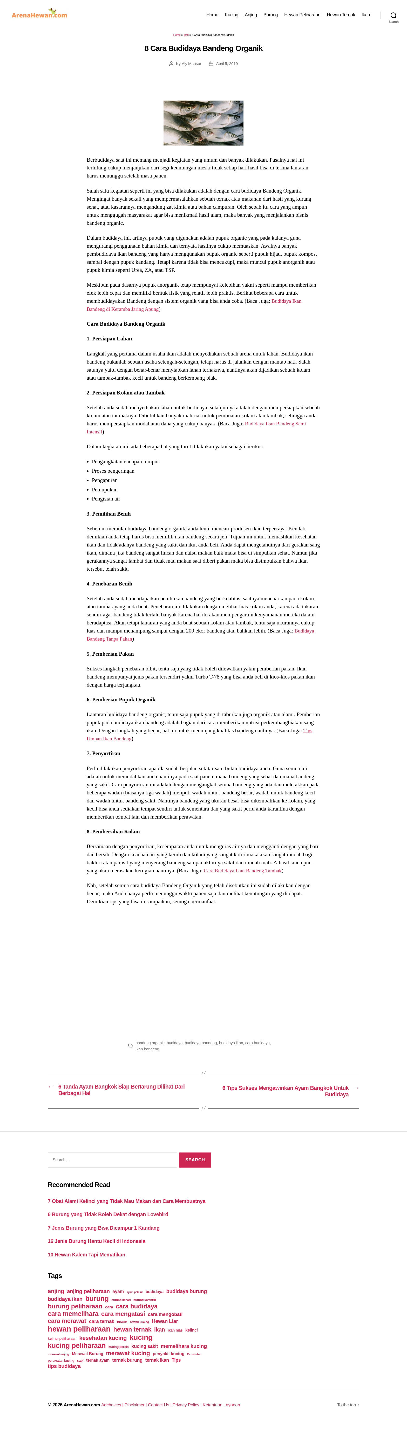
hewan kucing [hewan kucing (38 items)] (139, 1333)
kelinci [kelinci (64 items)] (191, 1342)
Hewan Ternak (341, 16)
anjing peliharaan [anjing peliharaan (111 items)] (88, 1303)
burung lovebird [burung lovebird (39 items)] (144, 1311)
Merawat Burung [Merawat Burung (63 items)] (87, 1365)
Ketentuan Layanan (229, 1416)
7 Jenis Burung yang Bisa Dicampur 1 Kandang (107, 1239)
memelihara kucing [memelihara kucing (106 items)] (184, 1358)
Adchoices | (115, 1416)
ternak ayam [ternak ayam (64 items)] (98, 1372)
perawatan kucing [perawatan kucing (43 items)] (61, 1372)
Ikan (366, 16)
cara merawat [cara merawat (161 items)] (67, 1332)
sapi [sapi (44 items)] (80, 1372)
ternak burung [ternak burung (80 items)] (127, 1371)
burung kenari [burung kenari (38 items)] (121, 1311)
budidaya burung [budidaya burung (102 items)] (186, 1303)
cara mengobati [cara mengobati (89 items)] (165, 1326)
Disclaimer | (139, 1416)
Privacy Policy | (194, 1416)
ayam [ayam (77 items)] (118, 1303)
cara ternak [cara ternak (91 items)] (101, 1333)
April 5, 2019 (227, 66)
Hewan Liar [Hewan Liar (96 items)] (165, 1333)
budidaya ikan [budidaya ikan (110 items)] (65, 1311)
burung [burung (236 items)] (97, 1310)
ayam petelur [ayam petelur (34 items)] (135, 1303)
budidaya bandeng (202, 1046)
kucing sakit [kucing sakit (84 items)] (144, 1358)
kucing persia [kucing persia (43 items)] (118, 1358)
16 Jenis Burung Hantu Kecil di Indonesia (100, 1253)
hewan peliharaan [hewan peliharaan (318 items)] (79, 1340)
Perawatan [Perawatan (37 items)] (194, 1365)
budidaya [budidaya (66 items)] (155, 1303)
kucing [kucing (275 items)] (141, 1349)
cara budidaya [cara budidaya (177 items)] (137, 1317)
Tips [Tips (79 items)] (176, 1371)
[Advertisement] (203, 973)
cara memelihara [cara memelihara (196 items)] (73, 1325)
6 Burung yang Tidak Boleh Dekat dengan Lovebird (112, 1226)
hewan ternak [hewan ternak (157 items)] (132, 1341)
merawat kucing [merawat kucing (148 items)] (128, 1364)
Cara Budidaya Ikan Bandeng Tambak (245, 874)
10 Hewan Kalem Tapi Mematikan (89, 1266)
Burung (270, 16)
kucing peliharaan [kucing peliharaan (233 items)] (77, 1357)
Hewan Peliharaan (302, 16)
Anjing (251, 16)
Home (212, 16)
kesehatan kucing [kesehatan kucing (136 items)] (103, 1349)
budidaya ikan (233, 1046)
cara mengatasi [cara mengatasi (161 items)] (123, 1325)
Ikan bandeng (147, 1052)
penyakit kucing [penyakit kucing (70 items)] (168, 1365)
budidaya (176, 1046)
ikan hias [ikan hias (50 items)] (175, 1342)
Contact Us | (165, 1416)
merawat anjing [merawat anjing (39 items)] (58, 1366)
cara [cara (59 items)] (109, 1318)
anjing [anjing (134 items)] (56, 1303)
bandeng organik (150, 1046)
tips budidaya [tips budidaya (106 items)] (64, 1378)
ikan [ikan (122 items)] (159, 1341)
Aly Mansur (191, 66)
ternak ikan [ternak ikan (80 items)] (157, 1371)
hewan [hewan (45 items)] (122, 1333)
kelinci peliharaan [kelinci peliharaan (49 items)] (62, 1350)
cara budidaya (260, 1046)
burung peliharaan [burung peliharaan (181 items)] (75, 1317)
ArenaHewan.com (83, 1416)
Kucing (231, 16)
